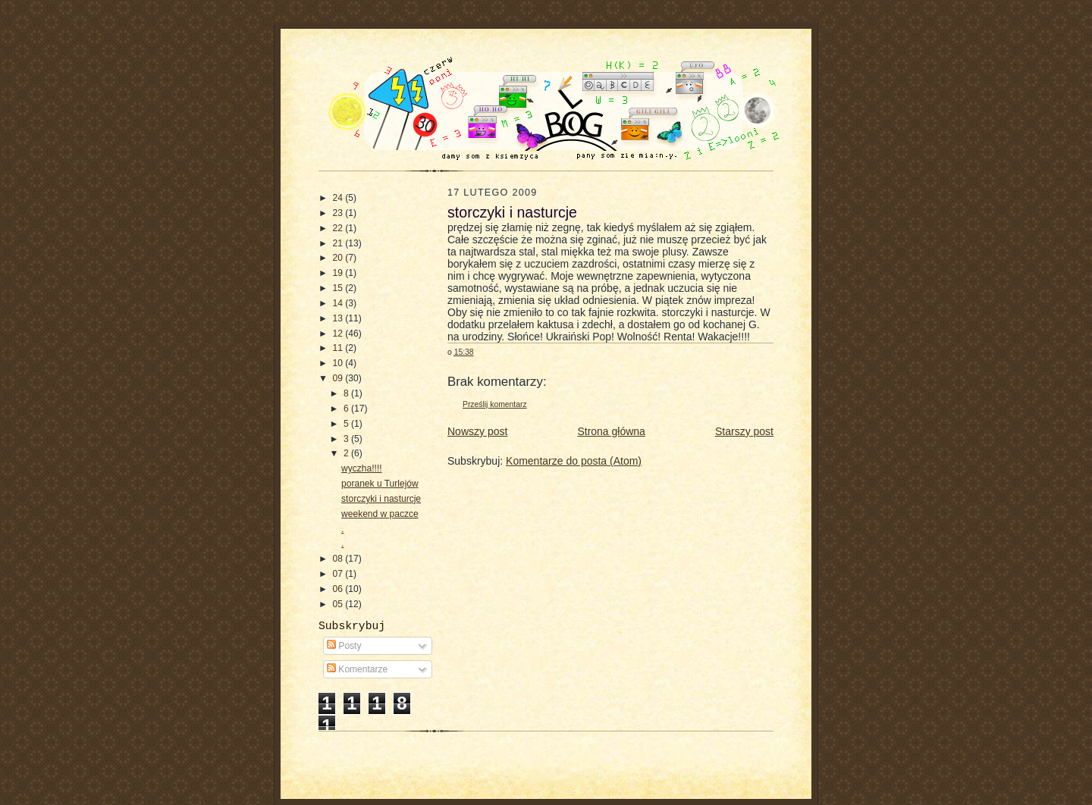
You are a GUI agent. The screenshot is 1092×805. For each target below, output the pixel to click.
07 (339, 574)
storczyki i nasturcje (381, 498)
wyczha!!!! (361, 468)
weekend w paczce (380, 514)
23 (339, 213)
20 (339, 257)
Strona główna (611, 431)
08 (339, 558)
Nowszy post (477, 431)
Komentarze (357, 669)
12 (339, 333)
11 (339, 348)
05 (339, 604)
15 (339, 288)
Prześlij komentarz (495, 404)
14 (339, 303)
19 (339, 273)
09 (339, 378)
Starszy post (744, 431)
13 (339, 318)
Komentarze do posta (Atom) (574, 461)
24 (339, 198)
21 (339, 243)
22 (339, 228)
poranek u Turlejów (380, 483)
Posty (344, 646)
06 (339, 589)
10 (339, 363)
